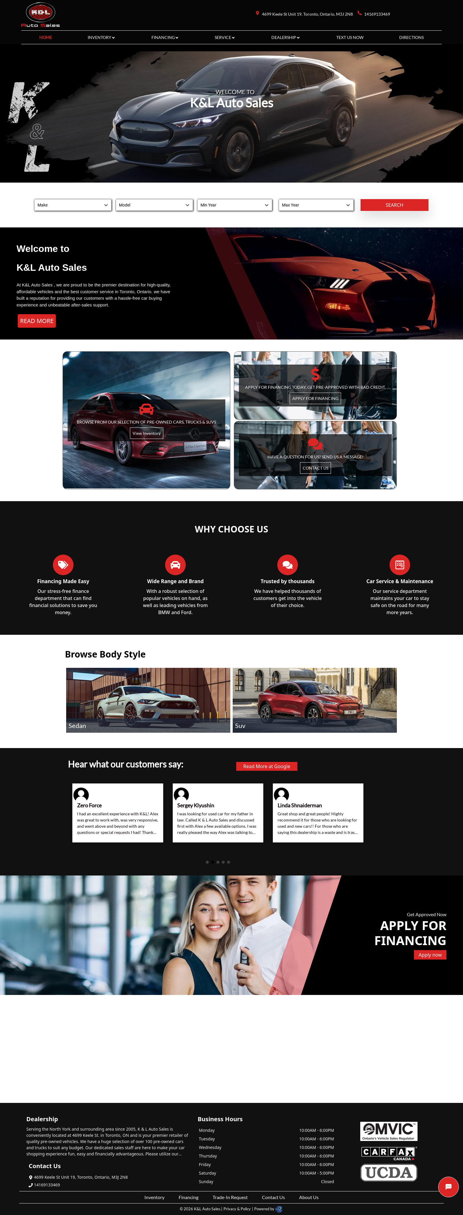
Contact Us (273, 1197)
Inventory (154, 1197)
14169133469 (44, 1185)
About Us (309, 1197)
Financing (188, 1197)
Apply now (430, 955)
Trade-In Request (230, 1197)
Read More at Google (266, 766)
